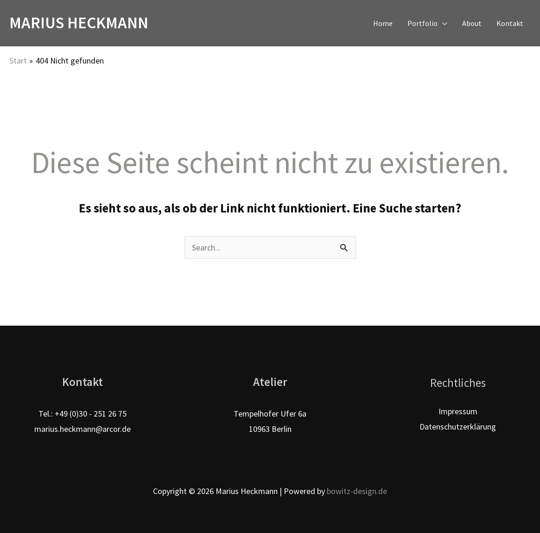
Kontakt (509, 23)
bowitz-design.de (357, 491)
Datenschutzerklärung (457, 426)
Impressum (457, 411)
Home (383, 23)
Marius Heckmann (78, 23)
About (472, 23)
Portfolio (422, 23)
